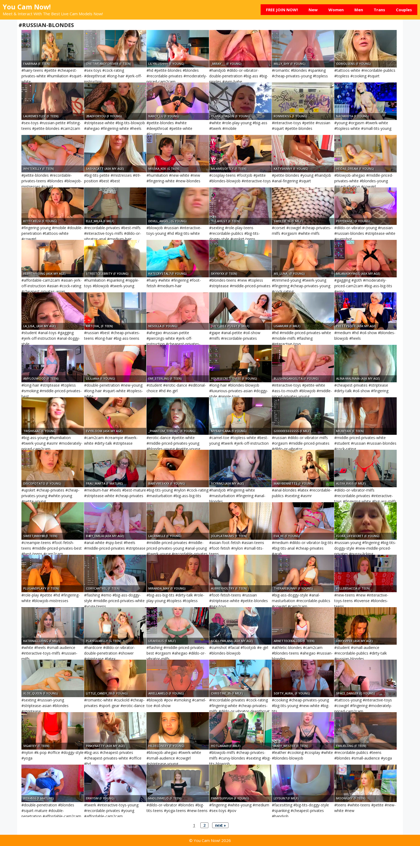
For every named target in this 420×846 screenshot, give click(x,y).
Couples (404, 9)
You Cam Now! (27, 6)
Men (358, 9)
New (313, 9)
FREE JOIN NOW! (282, 9)
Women (336, 9)
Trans (379, 9)
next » (220, 825)
